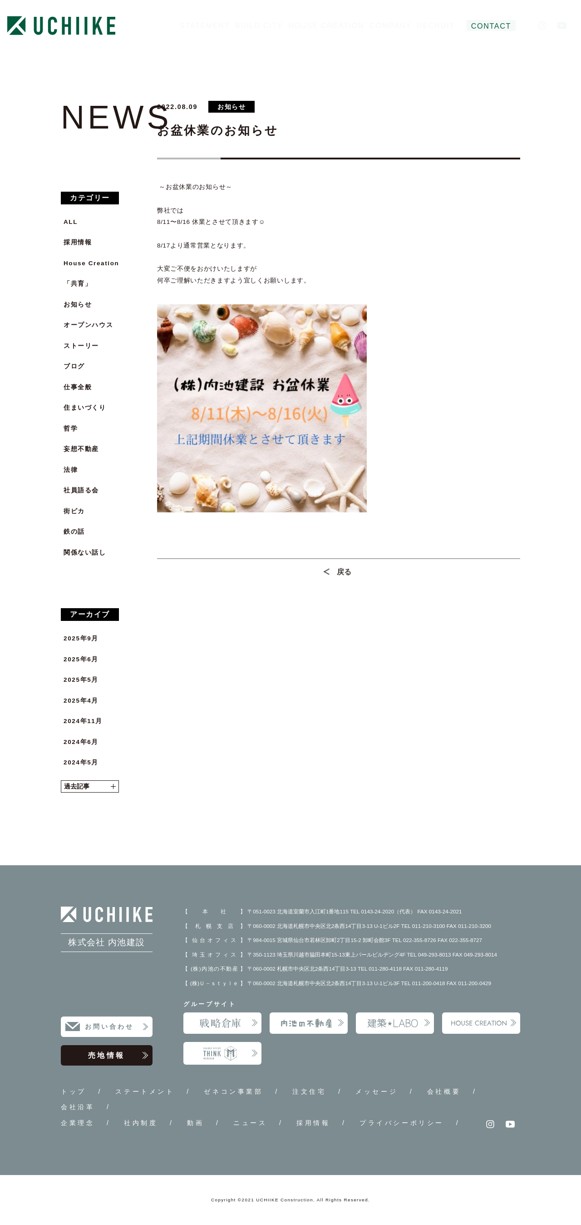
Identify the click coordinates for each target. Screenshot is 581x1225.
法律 (71, 469)
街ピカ (74, 511)
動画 (195, 1122)
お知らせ (78, 304)
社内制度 (141, 1122)
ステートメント (144, 1091)
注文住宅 (309, 1091)
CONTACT (491, 26)
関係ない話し (85, 552)
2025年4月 (81, 700)
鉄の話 (74, 531)
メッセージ (376, 1091)
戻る (344, 575)
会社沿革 (77, 1107)
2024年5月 (81, 762)
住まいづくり (85, 407)
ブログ (74, 366)
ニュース (250, 1122)
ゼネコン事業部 (233, 1091)
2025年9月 (81, 638)
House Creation (91, 263)
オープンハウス (88, 325)
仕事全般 (78, 387)
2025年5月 (81, 679)
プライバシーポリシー (401, 1122)
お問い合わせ (117, 1027)
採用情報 (78, 242)
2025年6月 (81, 659)
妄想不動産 (81, 449)
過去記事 (90, 786)
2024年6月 (81, 742)
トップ (73, 1091)
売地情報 (118, 1056)
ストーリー (81, 345)
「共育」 (78, 283)
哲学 (71, 428)
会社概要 (444, 1091)
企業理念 (77, 1122)
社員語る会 (81, 490)
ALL (71, 221)
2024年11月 (83, 721)
